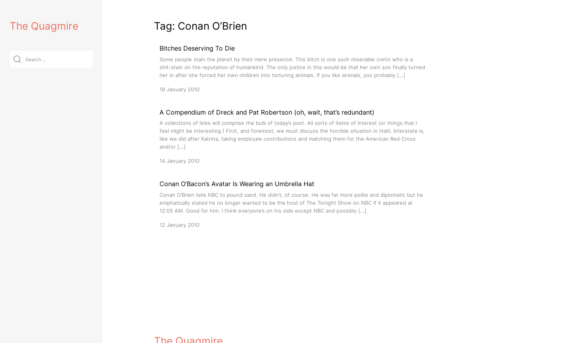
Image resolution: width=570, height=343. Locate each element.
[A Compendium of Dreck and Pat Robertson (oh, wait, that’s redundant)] (292, 136)
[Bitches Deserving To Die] (292, 68)
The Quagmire (44, 26)
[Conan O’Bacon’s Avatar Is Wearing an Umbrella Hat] (292, 203)
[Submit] (17, 59)
